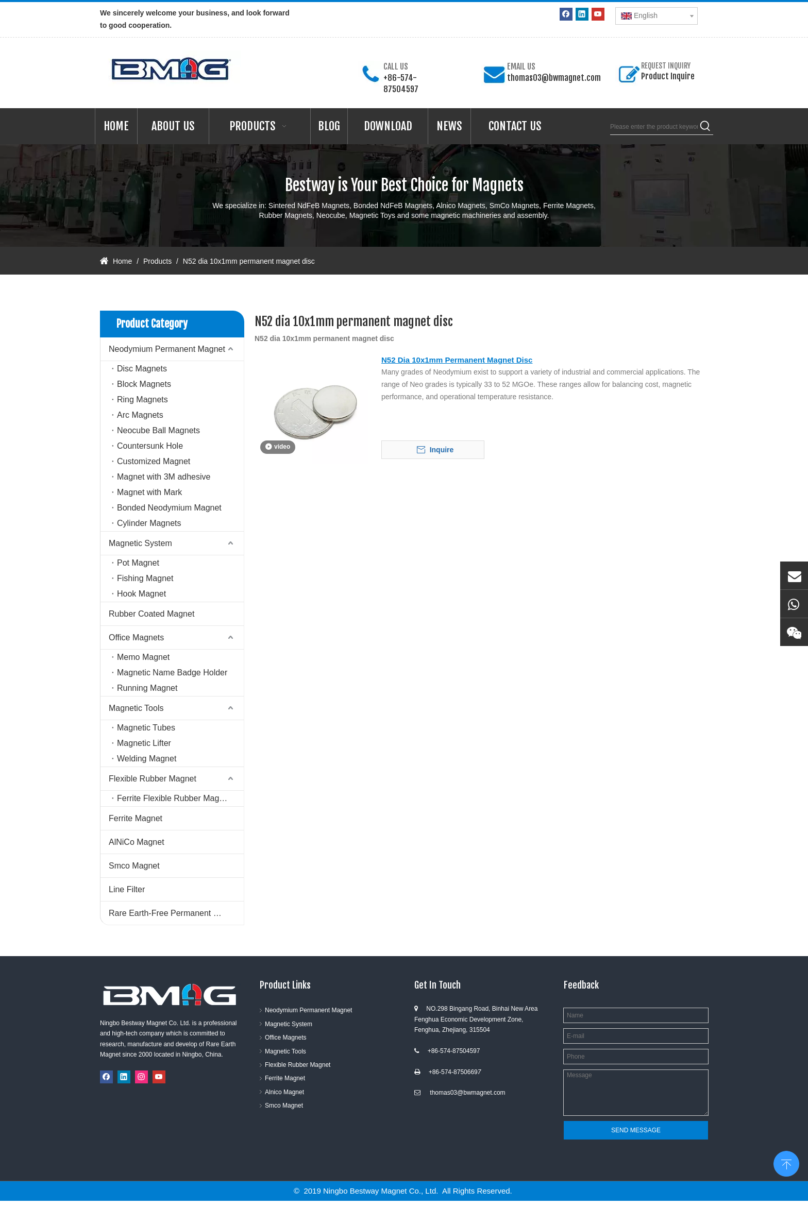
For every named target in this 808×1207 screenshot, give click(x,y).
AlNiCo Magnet (136, 842)
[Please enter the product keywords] (654, 126)
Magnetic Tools (136, 708)
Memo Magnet (143, 657)
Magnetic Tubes (146, 727)
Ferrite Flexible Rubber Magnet (174, 798)
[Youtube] (598, 14)
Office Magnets (136, 637)
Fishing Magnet (145, 578)
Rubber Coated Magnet (151, 613)
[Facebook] (566, 14)
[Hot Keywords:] (705, 126)
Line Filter (127, 889)
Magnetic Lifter (144, 743)
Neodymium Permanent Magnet (167, 349)
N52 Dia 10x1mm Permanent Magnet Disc (456, 359)
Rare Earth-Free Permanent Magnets (176, 913)
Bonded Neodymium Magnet (169, 507)
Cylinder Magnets (149, 523)
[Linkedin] (582, 14)
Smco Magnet (134, 865)
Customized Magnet (153, 461)
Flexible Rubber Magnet (152, 778)
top (786, 1162)
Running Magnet (147, 688)
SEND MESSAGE (636, 1130)
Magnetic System (140, 543)
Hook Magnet (141, 593)
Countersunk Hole (150, 445)
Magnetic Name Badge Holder (172, 672)
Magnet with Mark (149, 492)
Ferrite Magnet (135, 818)
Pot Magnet (138, 562)
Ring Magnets (142, 399)
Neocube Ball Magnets (158, 430)
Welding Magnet (146, 758)
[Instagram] (141, 1076)
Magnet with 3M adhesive (163, 476)
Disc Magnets (142, 368)
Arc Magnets (140, 415)
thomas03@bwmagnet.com (554, 78)
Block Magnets (144, 384)
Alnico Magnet (284, 1092)
